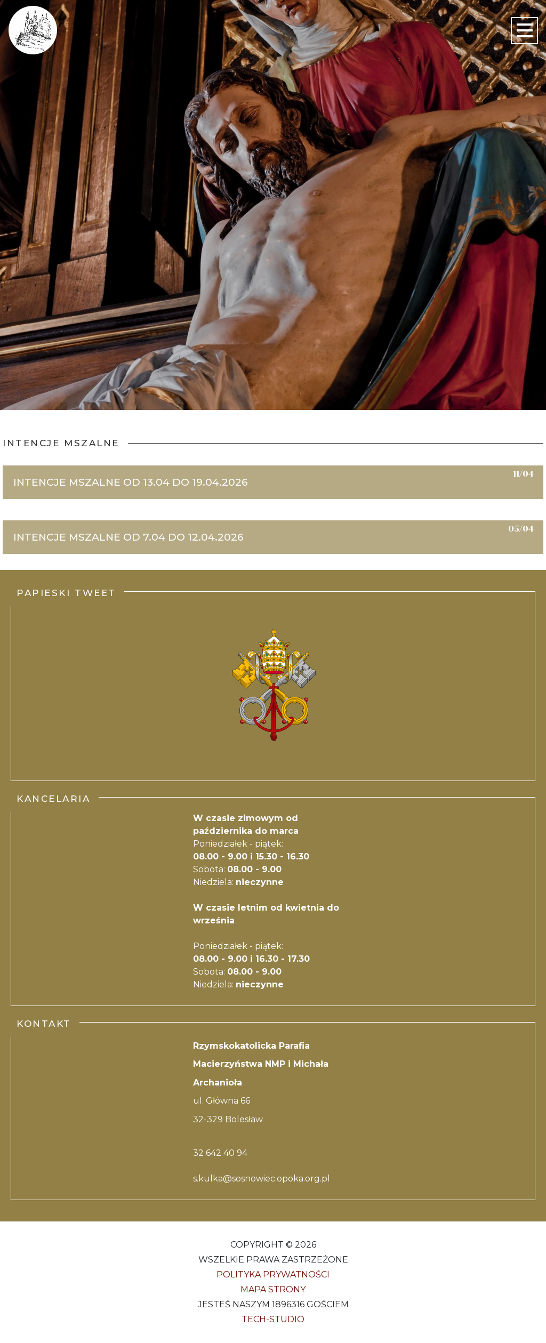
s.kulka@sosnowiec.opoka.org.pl (261, 1178)
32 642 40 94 (220, 1153)
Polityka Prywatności (273, 1274)
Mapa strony (273, 1289)
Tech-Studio (273, 1319)
